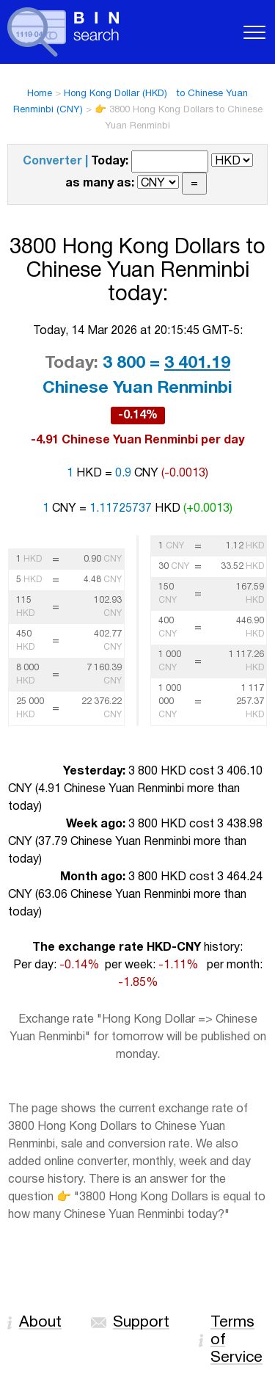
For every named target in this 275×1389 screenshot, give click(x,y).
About (40, 1323)
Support (141, 1323)
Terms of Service (236, 1340)
